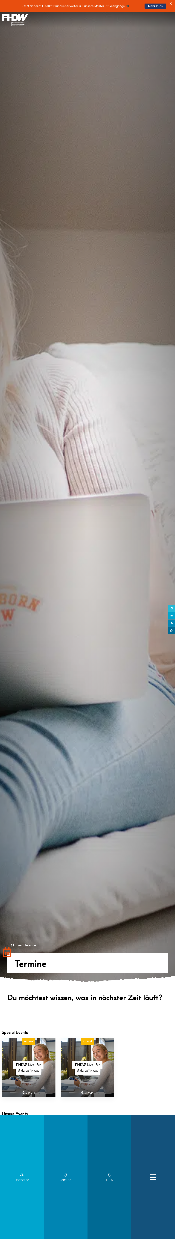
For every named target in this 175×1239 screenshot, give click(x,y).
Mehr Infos (155, 6)
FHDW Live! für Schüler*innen (28, 1068)
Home (18, 945)
